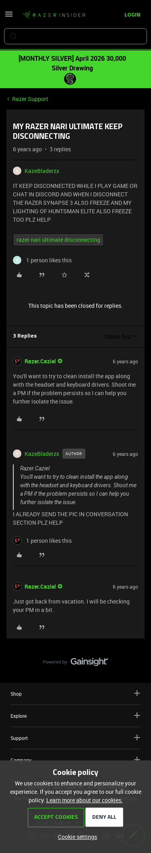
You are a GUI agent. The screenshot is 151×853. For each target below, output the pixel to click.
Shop (75, 693)
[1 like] (42, 260)
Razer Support (30, 99)
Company (75, 759)
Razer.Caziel (40, 361)
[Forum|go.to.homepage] (54, 15)
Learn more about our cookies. (84, 800)
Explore (75, 715)
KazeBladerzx (42, 171)
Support (75, 737)
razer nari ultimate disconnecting (58, 239)
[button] (9, 17)
